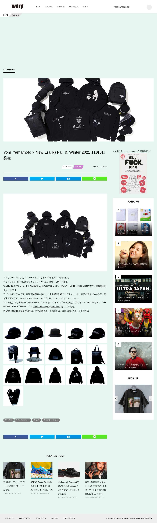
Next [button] (150, 398)
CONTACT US (41, 518)
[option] (133, 400)
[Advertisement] (80, 47)
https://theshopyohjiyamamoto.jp (48, 307)
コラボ (37, 420)
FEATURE (78, 167)
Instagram (142, 7)
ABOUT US (54, 518)
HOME (5, 15)
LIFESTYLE (73, 7)
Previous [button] (116, 398)
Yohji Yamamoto (23, 420)
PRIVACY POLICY (25, 518)
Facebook (138, 7)
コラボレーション (51, 420)
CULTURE (61, 7)
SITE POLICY (9, 518)
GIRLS (85, 7)
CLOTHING (67, 167)
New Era (8, 420)
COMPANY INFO (69, 518)
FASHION (48, 7)
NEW (38, 7)
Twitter (134, 7)
